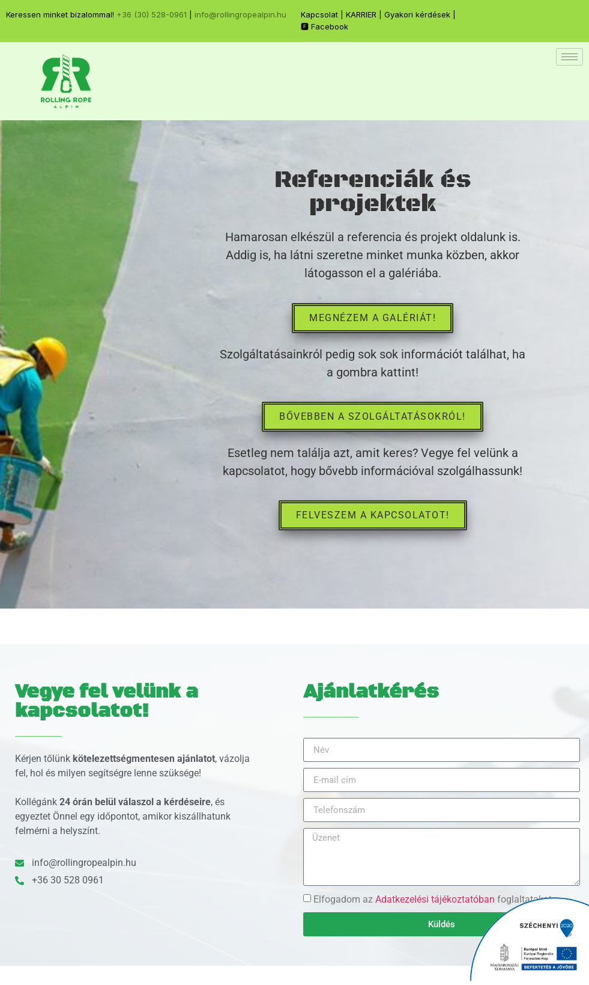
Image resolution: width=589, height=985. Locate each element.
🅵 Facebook (324, 26)
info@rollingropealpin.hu (240, 14)
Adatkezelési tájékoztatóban (435, 899)
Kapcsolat (319, 14)
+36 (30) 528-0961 (151, 14)
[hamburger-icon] (569, 57)
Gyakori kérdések (417, 14)
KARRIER (361, 14)
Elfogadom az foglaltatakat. (433, 899)
